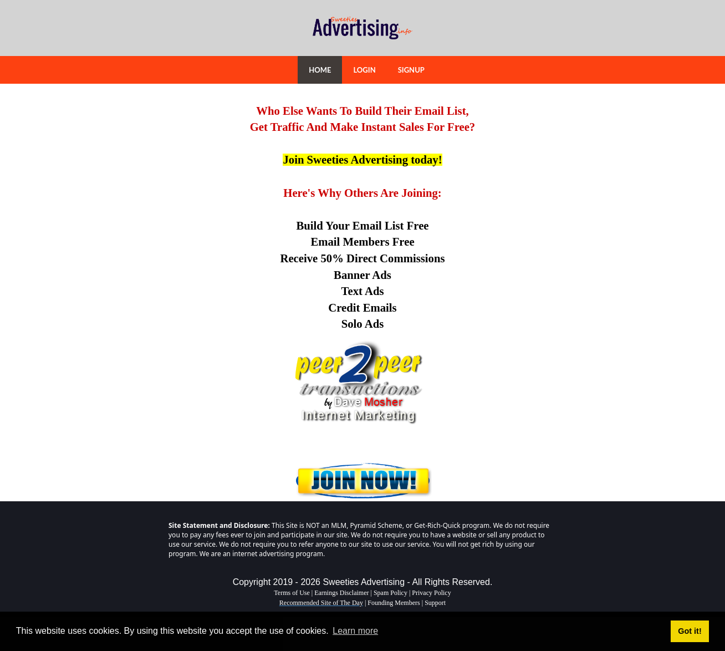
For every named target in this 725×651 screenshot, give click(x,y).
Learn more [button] (355, 630)
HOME (320, 69)
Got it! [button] (689, 631)
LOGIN (364, 69)
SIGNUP (411, 69)
